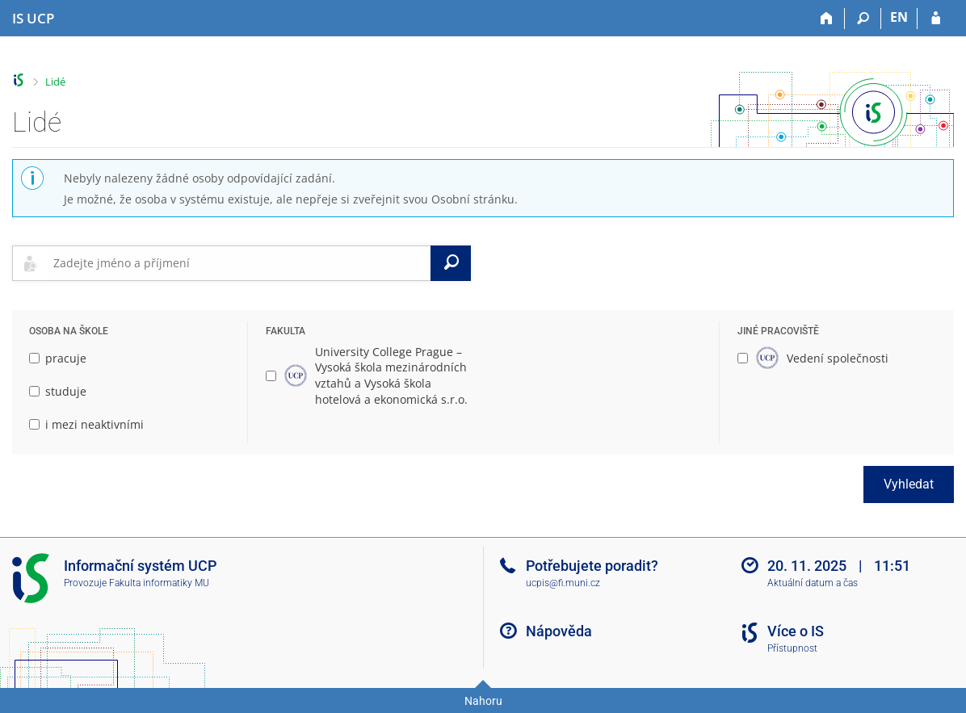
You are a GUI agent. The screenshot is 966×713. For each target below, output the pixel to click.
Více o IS (795, 631)
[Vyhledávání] (863, 18)
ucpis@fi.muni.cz (563, 583)
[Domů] (826, 18)
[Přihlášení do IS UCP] (936, 18)
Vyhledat (909, 484)
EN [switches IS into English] (899, 17)
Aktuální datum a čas (812, 583)
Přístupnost (792, 648)
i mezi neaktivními (86, 424)
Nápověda (559, 631)
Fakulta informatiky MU (159, 583)
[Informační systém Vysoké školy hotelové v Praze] (33, 18)
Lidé (55, 81)
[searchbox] (238, 263)
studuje (57, 391)
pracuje (57, 358)
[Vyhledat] (450, 263)
